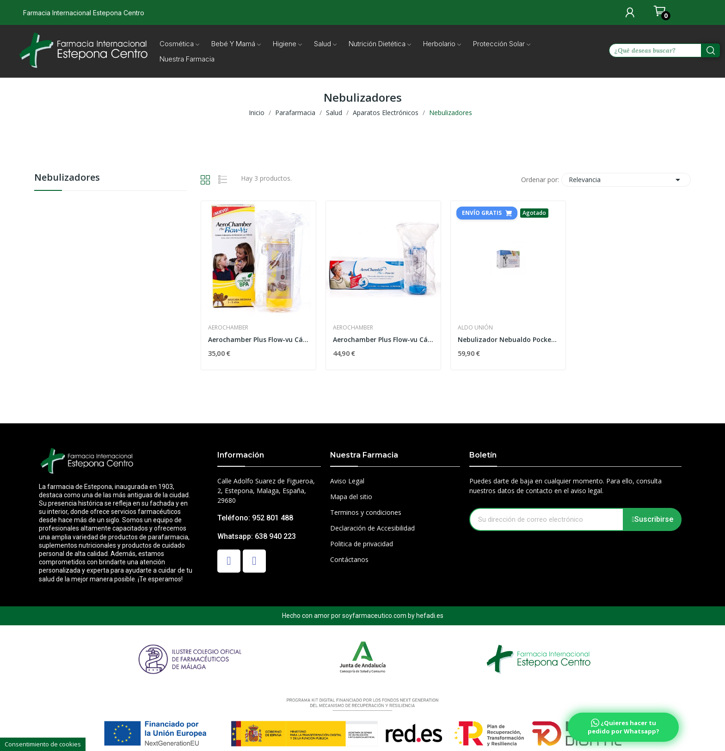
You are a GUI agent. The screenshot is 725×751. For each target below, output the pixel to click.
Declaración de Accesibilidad (372, 528)
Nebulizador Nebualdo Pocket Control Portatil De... (508, 339)
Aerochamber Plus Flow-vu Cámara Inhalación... (258, 339)
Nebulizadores (67, 178)
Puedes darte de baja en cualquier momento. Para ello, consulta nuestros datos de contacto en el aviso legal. (565, 485)
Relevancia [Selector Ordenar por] (626, 179)
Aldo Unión (475, 327)
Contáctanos (349, 559)
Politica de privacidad (361, 543)
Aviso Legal (347, 480)
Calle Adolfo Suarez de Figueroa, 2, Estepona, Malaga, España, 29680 (266, 490)
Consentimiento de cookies (43, 744)
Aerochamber (228, 327)
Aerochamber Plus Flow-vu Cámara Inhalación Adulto (383, 339)
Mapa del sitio (351, 496)
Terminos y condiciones (365, 512)
